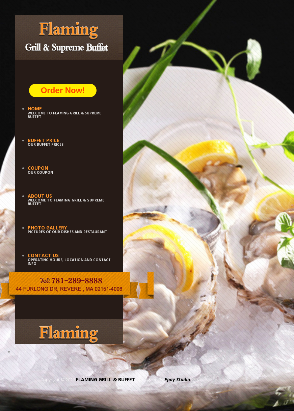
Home (35, 108)
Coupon (38, 168)
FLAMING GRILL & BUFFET (105, 379)
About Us (40, 196)
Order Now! (63, 90)
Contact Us (43, 255)
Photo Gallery (47, 227)
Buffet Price (43, 140)
